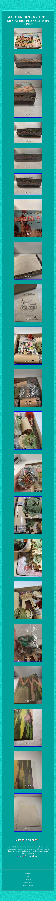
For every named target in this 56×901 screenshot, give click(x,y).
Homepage (28, 873)
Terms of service (28, 885)
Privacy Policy (28, 882)
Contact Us (28, 879)
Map (28, 876)
